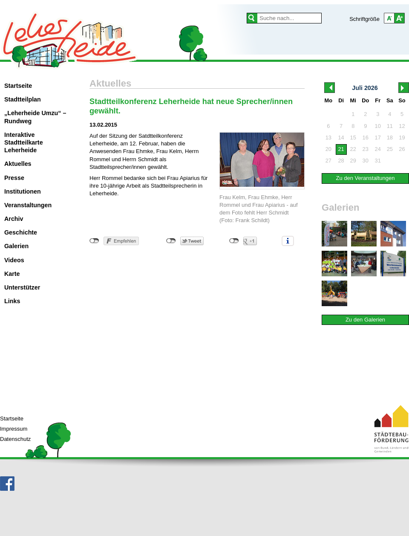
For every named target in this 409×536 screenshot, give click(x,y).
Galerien (16, 246)
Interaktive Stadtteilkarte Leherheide (23, 142)
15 (353, 137)
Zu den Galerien (365, 319)
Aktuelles (18, 163)
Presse (14, 177)
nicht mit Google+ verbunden (234, 240)
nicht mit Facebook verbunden (94, 240)
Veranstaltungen (28, 205)
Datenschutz (15, 439)
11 (390, 126)
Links (12, 301)
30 (366, 160)
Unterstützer (22, 287)
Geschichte (20, 232)
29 (353, 160)
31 (378, 160)
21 (341, 149)
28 (341, 160)
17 (378, 137)
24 (378, 149)
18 (390, 137)
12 (402, 126)
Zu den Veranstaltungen (365, 178)
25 (390, 149)
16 (366, 137)
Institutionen (22, 191)
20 (328, 149)
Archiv (13, 218)
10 (378, 126)
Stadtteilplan (22, 99)
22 (353, 149)
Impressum (13, 429)
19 (402, 137)
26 (402, 149)
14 (341, 137)
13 (328, 137)
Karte (12, 273)
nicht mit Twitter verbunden (171, 240)
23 (366, 149)
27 (328, 160)
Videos (14, 260)
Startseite (18, 85)
